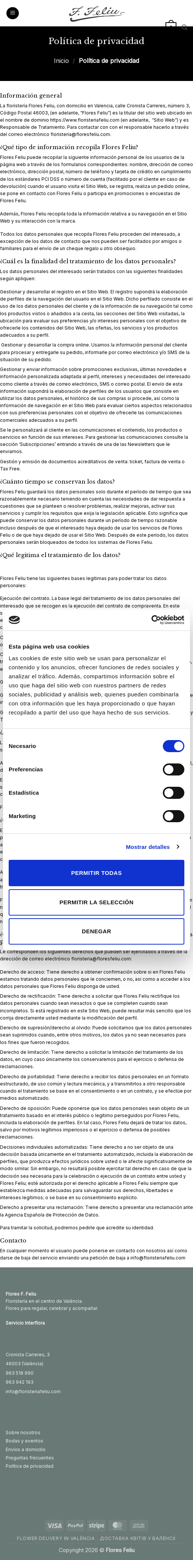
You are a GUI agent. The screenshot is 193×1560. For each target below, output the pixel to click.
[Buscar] (184, 27)
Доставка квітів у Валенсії (138, 1538)
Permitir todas (96, 873)
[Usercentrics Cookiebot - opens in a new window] (151, 620)
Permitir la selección (96, 902)
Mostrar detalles (148, 847)
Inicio (61, 60)
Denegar (96, 931)
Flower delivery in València (56, 1538)
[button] (12, 13)
